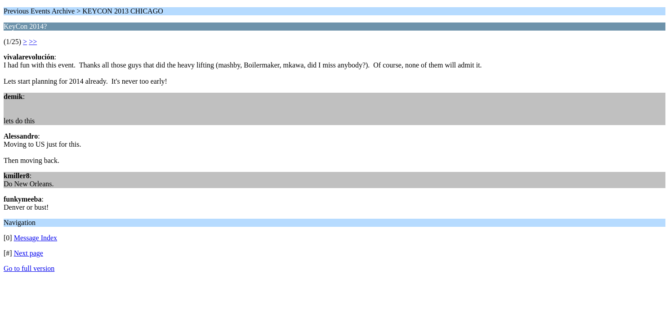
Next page (28, 253)
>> (33, 41)
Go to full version (29, 268)
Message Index (35, 238)
